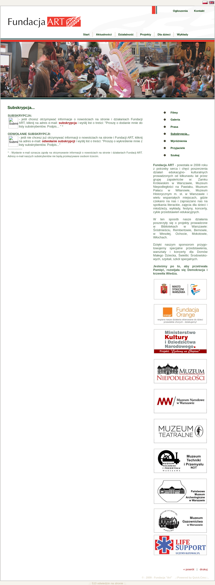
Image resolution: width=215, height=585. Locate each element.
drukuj (204, 569)
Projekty (145, 34)
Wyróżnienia (179, 141)
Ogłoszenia (180, 10)
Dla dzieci (164, 34)
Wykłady (182, 34)
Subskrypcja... (180, 133)
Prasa (174, 126)
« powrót (188, 569)
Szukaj (175, 155)
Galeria (175, 119)
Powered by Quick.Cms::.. (193, 577)
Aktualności (104, 34)
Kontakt (199, 10)
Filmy (174, 112)
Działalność (126, 34)
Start (86, 34)
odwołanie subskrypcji (58, 141)
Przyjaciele (178, 148)
